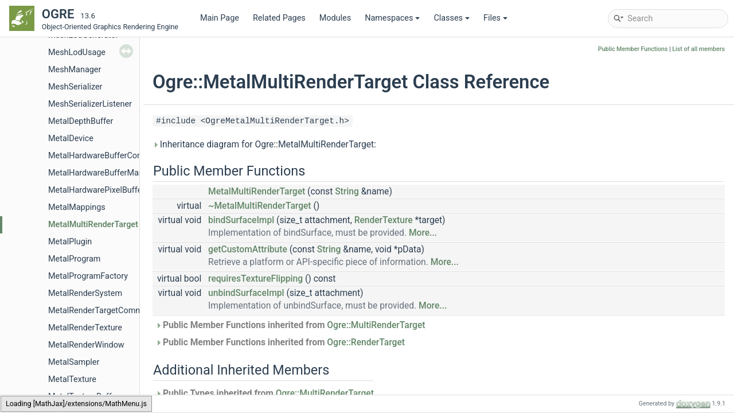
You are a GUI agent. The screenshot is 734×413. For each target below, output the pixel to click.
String (347, 191)
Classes (452, 18)
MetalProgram (74, 259)
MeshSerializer (75, 87)
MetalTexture (72, 379)
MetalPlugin (70, 242)
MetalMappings (77, 207)
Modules (335, 18)
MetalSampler (73, 362)
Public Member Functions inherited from (290, 325)
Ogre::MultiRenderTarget (376, 325)
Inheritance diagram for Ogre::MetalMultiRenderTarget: (264, 144)
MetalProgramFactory (88, 276)
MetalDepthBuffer (80, 121)
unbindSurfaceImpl (246, 293)
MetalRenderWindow (86, 345)
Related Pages (279, 18)
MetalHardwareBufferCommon (104, 156)
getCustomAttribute (247, 249)
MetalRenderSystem (85, 293)
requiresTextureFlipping (255, 279)
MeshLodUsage (77, 52)
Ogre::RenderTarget (366, 342)
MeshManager (74, 70)
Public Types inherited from (264, 393)
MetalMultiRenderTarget (93, 224)
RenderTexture (383, 220)
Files (495, 18)
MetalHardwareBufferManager (103, 173)
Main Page (219, 18)
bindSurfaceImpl (241, 220)
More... (423, 233)
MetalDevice (70, 138)
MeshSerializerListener (90, 104)
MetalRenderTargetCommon (100, 310)
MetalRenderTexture (85, 328)
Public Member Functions (633, 49)
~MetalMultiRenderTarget (259, 206)
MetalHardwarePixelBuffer (96, 190)
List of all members (698, 49)
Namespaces (392, 18)
